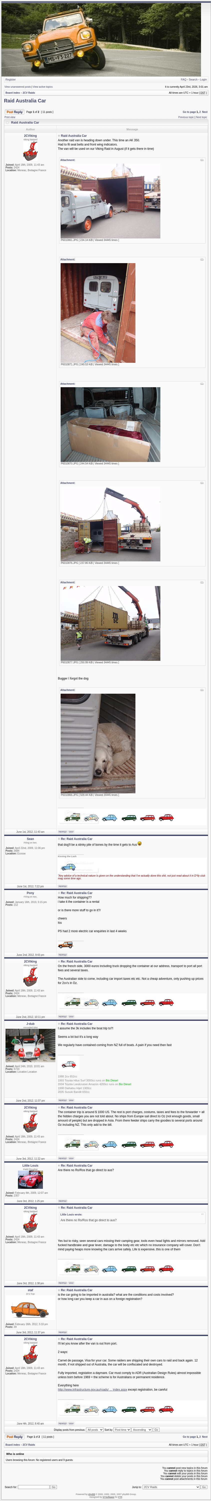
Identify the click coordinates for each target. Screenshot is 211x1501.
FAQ (183, 79)
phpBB (91, 1494)
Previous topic (186, 117)
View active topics (43, 86)
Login (203, 79)
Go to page (189, 112)
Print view (9, 117)
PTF (120, 1497)
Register (10, 79)
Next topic (201, 117)
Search (193, 79)
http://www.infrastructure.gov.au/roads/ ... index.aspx (92, 1389)
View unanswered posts (17, 86)
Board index (12, 92)
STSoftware (108, 1497)
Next (205, 112)
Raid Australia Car (25, 100)
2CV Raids (29, 92)
